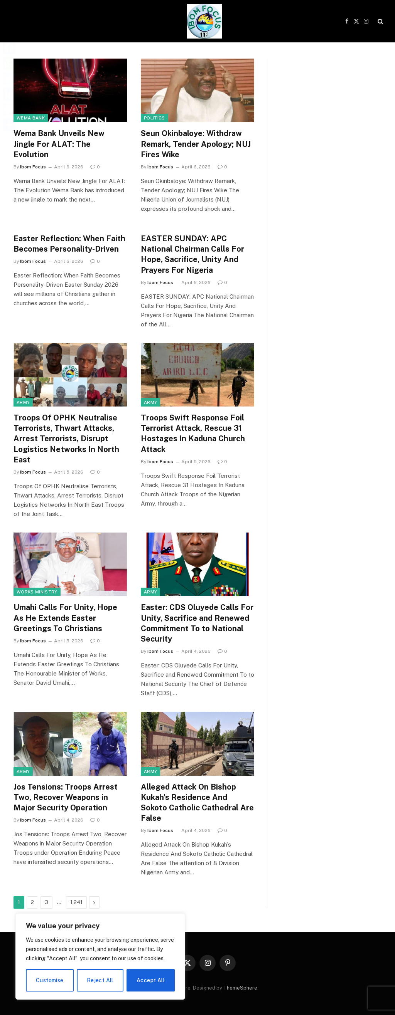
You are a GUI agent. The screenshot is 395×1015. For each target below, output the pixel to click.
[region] (100, 956)
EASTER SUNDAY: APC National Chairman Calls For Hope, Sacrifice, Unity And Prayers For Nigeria (192, 254)
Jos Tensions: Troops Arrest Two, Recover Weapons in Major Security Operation (66, 797)
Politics (154, 118)
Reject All (100, 980)
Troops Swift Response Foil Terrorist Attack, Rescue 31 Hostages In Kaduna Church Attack (193, 433)
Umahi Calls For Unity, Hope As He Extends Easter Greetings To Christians (65, 618)
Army (23, 402)
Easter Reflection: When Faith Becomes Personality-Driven (69, 244)
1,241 (76, 902)
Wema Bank (31, 118)
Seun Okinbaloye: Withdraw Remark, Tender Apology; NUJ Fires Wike (196, 144)
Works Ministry (37, 592)
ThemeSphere (240, 988)
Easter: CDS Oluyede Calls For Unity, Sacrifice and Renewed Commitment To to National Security (197, 623)
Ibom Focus (33, 167)
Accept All (151, 980)
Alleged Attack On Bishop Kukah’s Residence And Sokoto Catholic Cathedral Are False (197, 802)
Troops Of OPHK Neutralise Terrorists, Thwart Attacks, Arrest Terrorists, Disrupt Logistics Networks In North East (66, 438)
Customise (50, 980)
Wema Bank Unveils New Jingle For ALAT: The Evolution (59, 144)
